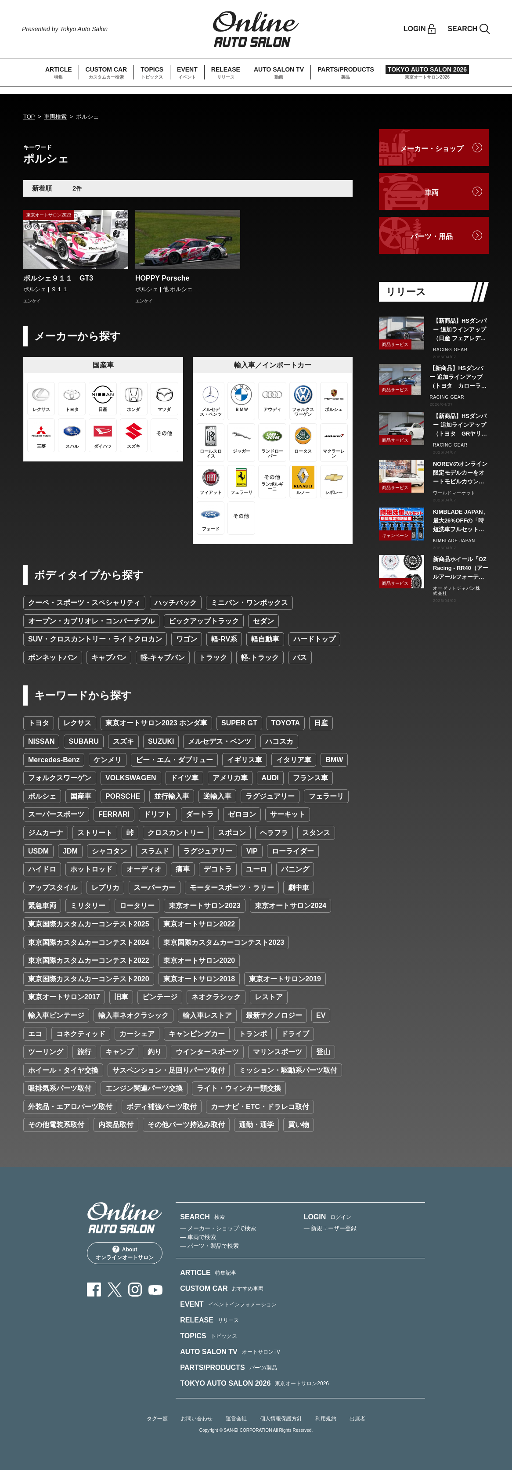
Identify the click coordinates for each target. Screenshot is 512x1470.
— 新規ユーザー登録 (330, 1228)
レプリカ (105, 887)
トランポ (253, 1034)
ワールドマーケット (454, 492)
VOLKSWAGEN (130, 778)
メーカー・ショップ (431, 148)
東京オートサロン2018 (199, 979)
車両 (432, 192)
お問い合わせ (197, 1418)
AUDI (270, 778)
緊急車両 (42, 905)
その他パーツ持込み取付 (186, 1124)
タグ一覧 (157, 1418)
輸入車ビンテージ (56, 1015)
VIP (252, 851)
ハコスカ (279, 741)
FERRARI (114, 814)
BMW (334, 760)
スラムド (155, 851)
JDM (70, 851)
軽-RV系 (224, 639)
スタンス (316, 832)
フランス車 (310, 778)
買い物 (298, 1124)
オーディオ (144, 869)
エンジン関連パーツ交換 (144, 1088)
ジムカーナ (45, 832)
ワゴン (186, 639)
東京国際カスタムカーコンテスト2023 (224, 942)
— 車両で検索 (198, 1237)
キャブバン (108, 657)
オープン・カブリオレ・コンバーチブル (91, 621)
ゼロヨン (242, 814)
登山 (323, 1052)
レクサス (77, 723)
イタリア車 (293, 760)
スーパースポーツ (56, 814)
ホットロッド (91, 869)
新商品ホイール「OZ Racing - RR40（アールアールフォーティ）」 (460, 568)
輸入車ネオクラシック (133, 1015)
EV (320, 1015)
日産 (321, 723)
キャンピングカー (197, 1034)
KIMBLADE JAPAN (454, 540)
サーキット (287, 814)
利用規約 (325, 1418)
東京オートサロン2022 (199, 924)
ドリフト (158, 814)
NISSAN (41, 741)
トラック (213, 657)
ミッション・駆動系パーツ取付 (288, 1070)
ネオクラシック (216, 997)
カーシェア (137, 1034)
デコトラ (218, 869)
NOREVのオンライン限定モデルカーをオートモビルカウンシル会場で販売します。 (460, 473)
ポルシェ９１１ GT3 (58, 278)
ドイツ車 (184, 778)
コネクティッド (80, 1034)
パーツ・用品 (432, 236)
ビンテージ (159, 997)
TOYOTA (285, 723)
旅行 (84, 1052)
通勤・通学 (256, 1124)
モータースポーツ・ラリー (232, 887)
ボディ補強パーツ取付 (161, 1106)
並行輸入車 (171, 796)
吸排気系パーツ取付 (59, 1088)
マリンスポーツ (277, 1052)
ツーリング (45, 1052)
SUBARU (83, 741)
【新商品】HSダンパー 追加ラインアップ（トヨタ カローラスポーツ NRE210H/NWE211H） (459, 377)
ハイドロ (42, 869)
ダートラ (200, 814)
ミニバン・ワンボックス (249, 602)
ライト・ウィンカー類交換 (239, 1088)
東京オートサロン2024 (291, 905)
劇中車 (298, 887)
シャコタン (109, 851)
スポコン (232, 832)
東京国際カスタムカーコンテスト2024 (88, 942)
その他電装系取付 (56, 1124)
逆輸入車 (217, 796)
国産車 (80, 796)
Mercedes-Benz (53, 760)
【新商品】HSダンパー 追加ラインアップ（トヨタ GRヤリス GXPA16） (461, 425)
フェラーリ (326, 796)
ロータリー (137, 905)
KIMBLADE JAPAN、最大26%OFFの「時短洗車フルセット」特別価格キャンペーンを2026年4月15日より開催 (461, 521)
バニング (295, 869)
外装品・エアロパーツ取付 (70, 1106)
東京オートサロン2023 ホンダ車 (156, 723)
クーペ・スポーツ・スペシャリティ (84, 602)
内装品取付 (115, 1124)
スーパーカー (154, 887)
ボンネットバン (52, 657)
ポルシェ (42, 796)
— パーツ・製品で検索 (209, 1246)
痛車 (183, 869)
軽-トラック (259, 657)
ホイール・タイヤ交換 (63, 1070)
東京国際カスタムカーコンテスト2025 (88, 924)
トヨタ (38, 723)
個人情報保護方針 (281, 1418)
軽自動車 (265, 639)
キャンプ (119, 1052)
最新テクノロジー (274, 1015)
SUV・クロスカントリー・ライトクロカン (95, 639)
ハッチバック (176, 602)
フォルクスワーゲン (59, 778)
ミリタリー (87, 905)
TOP (29, 116)
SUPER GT (239, 723)
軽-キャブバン (163, 657)
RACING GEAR (450, 349)
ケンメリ (108, 760)
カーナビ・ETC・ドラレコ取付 (260, 1106)
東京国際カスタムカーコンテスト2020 (88, 979)
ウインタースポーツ (207, 1052)
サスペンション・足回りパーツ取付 (168, 1070)
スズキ (123, 741)
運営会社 (236, 1418)
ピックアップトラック (204, 621)
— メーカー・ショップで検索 (218, 1228)
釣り (155, 1052)
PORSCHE (122, 796)
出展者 (357, 1418)
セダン (263, 621)
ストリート (94, 832)
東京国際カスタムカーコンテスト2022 (88, 960)
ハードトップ (314, 639)
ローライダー (293, 851)
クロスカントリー (176, 832)
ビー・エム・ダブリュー (174, 760)
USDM (38, 851)
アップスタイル (52, 887)
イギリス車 (244, 760)
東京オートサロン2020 (199, 960)
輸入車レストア (207, 1015)
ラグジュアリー (270, 796)
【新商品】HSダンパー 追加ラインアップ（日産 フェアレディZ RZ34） (460, 330)
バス (300, 657)
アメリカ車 (230, 778)
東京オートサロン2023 (205, 905)
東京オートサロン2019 (285, 979)
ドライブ (295, 1034)
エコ (35, 1034)
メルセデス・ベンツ (219, 741)
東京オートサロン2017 (64, 997)
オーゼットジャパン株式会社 (456, 591)
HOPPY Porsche (162, 278)
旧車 (121, 997)
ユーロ (256, 869)
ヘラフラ (274, 832)
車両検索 (55, 116)
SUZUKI (161, 741)
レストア (269, 997)
